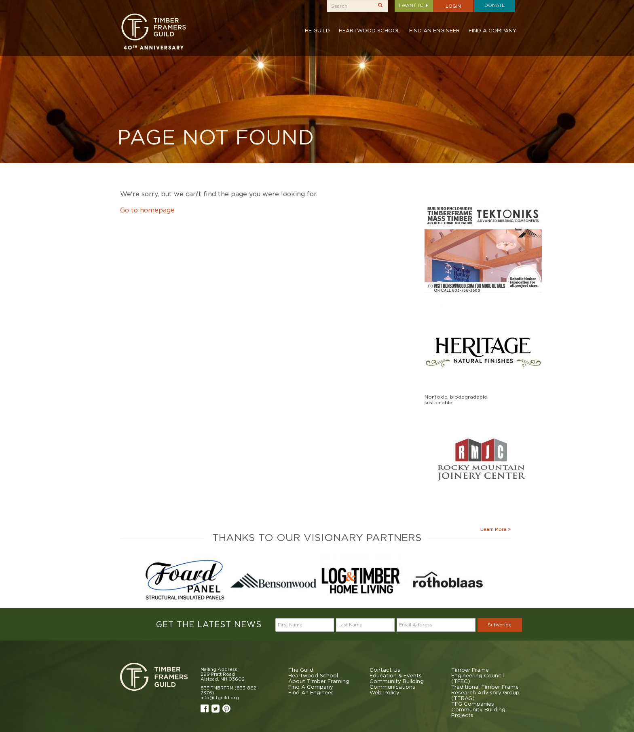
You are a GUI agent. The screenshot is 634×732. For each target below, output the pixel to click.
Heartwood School (369, 30)
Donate (494, 5)
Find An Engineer (434, 30)
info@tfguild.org (220, 697)
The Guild (315, 30)
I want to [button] (414, 5)
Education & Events (396, 675)
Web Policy (384, 692)
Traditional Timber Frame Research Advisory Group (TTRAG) (485, 692)
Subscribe (499, 624)
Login (453, 6)
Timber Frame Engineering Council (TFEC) (477, 675)
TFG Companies (472, 704)
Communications (392, 687)
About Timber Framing (318, 681)
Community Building (397, 681)
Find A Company (492, 30)
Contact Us (385, 670)
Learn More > (495, 529)
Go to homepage (147, 210)
